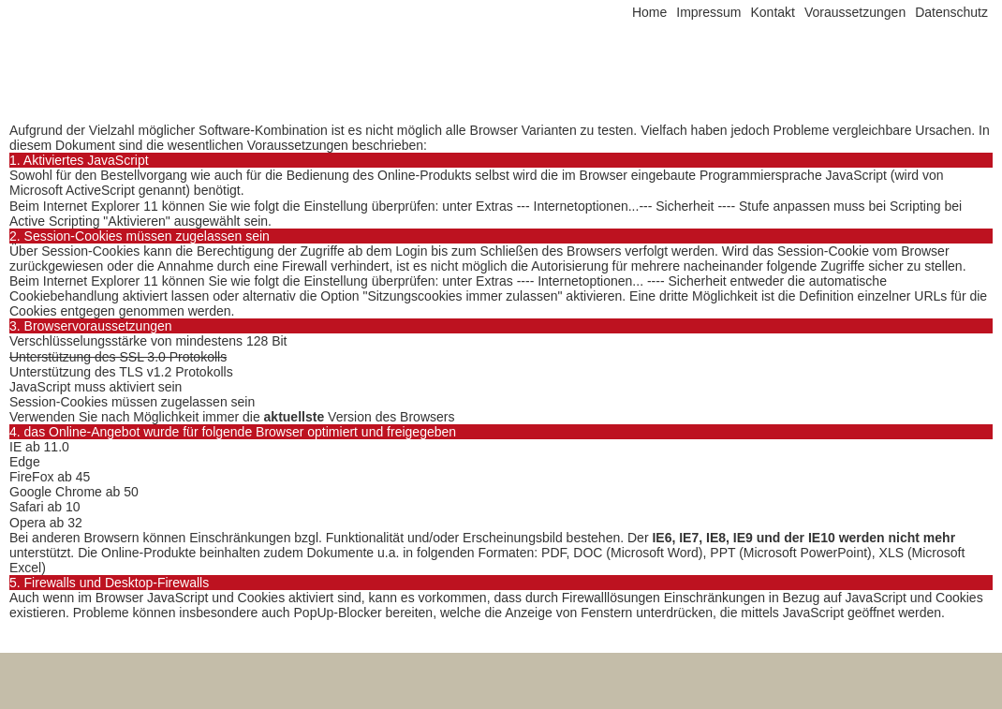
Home (649, 12)
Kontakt (772, 12)
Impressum (708, 12)
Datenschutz (951, 12)
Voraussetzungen (855, 12)
